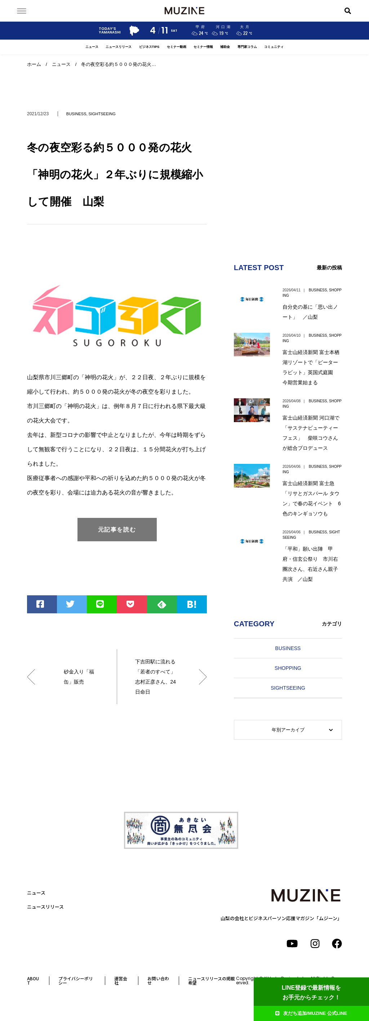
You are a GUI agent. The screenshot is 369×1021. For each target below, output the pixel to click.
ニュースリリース (119, 47)
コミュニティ (274, 47)
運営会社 (120, 980)
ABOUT (33, 980)
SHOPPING (288, 668)
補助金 (225, 47)
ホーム (34, 64)
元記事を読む (117, 530)
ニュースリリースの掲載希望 (211, 980)
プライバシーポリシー (75, 980)
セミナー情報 (203, 47)
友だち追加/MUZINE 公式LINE (311, 1013)
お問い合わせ (158, 980)
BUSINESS (76, 114)
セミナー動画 (176, 47)
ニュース (91, 47)
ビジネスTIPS (149, 47)
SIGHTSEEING (102, 114)
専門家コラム (247, 47)
